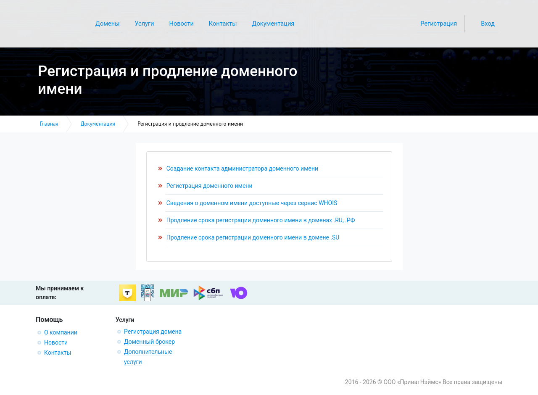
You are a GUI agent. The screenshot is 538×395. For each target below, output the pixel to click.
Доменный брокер (149, 341)
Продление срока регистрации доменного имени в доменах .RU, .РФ (260, 220)
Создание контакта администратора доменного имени (242, 168)
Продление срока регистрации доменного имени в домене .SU (253, 237)
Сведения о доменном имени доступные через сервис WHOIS (252, 203)
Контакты (57, 352)
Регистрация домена (153, 331)
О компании (60, 332)
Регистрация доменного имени (209, 185)
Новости (56, 342)
